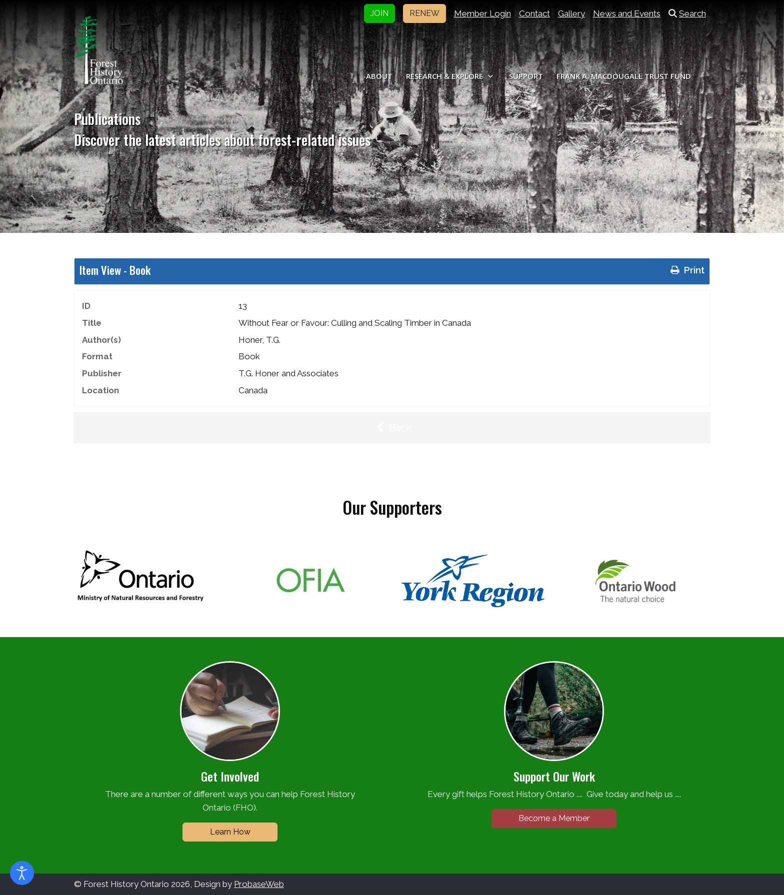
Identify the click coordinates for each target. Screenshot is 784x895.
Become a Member (554, 818)
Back (392, 428)
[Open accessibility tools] (22, 873)
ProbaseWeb (259, 884)
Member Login (482, 13)
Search (687, 13)
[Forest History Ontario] (99, 49)
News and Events (626, 13)
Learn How (230, 832)
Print (686, 269)
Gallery (571, 13)
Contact (534, 13)
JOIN (379, 13)
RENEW (425, 13)
